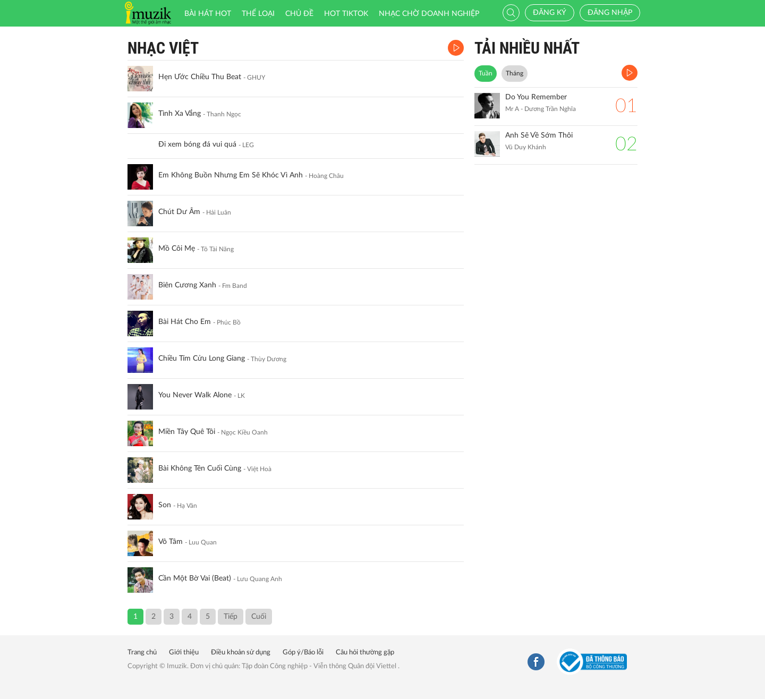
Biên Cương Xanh (187, 285)
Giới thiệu (184, 652)
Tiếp (230, 616)
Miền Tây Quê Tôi (186, 432)
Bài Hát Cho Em (184, 322)
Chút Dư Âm (179, 212)
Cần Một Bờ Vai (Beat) (194, 578)
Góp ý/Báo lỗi (303, 652)
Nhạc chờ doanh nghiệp (429, 14)
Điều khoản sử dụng (240, 652)
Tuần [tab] (485, 73)
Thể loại (258, 14)
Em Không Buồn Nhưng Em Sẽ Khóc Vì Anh (230, 175)
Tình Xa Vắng (179, 113)
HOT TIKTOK (346, 14)
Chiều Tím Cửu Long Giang (201, 358)
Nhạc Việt (163, 48)
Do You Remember (536, 97)
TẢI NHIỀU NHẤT (527, 48)
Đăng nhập (610, 12)
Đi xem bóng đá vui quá (197, 144)
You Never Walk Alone (195, 395)
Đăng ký (549, 12)
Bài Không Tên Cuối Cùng (199, 468)
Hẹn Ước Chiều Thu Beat (199, 77)
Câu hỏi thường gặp (365, 652)
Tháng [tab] (514, 73)
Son (164, 505)
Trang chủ (142, 652)
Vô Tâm (170, 541)
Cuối (258, 616)
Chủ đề (299, 14)
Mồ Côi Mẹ (176, 248)
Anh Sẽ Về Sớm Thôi (539, 135)
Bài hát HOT (207, 14)
